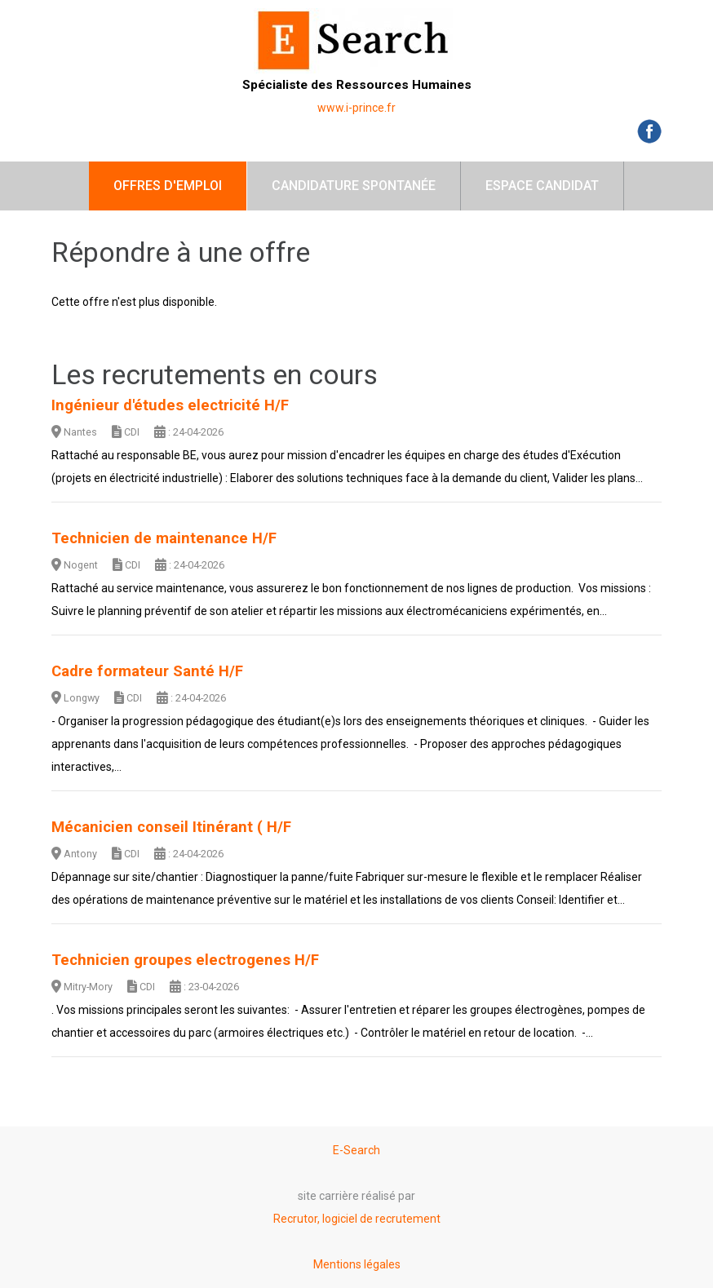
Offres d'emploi (167, 185)
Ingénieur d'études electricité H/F (170, 405)
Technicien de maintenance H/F (164, 538)
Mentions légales (357, 1264)
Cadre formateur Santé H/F (147, 671)
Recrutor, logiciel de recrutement (357, 1218)
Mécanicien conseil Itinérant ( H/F (171, 827)
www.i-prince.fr (356, 107)
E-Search (356, 1150)
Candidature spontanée (354, 185)
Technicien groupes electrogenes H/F (185, 960)
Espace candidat (542, 185)
